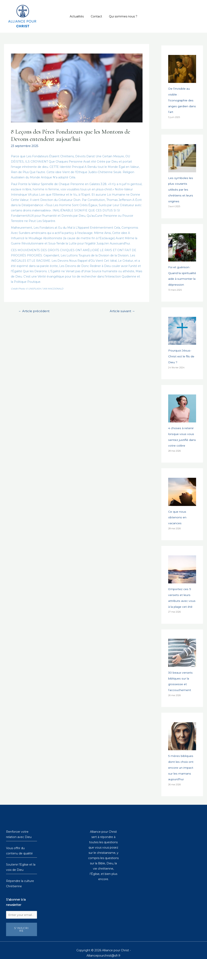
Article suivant (122, 311)
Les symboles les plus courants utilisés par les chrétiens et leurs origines (180, 188)
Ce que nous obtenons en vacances (177, 513)
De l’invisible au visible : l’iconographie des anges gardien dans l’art (182, 100)
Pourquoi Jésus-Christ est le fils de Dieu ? (181, 353)
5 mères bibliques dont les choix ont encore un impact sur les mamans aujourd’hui (180, 762)
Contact (96, 16)
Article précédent (34, 311)
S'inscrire (21, 924)
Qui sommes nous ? (122, 16)
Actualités (78, 16)
